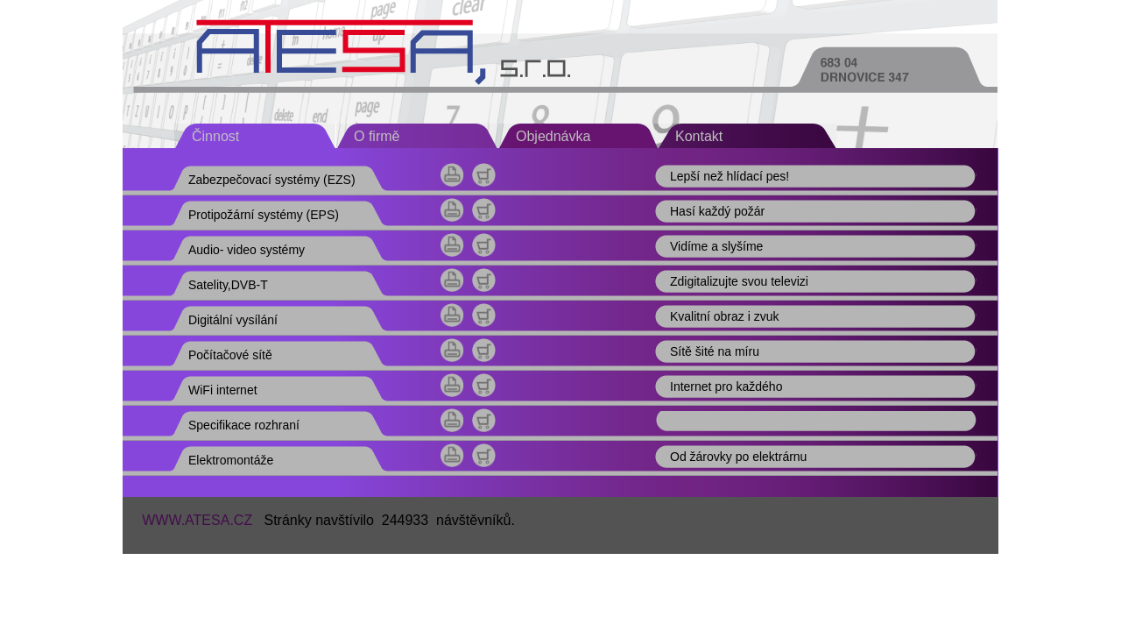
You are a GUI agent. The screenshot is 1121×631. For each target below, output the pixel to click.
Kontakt (699, 136)
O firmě (376, 136)
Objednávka (553, 136)
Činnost (215, 136)
